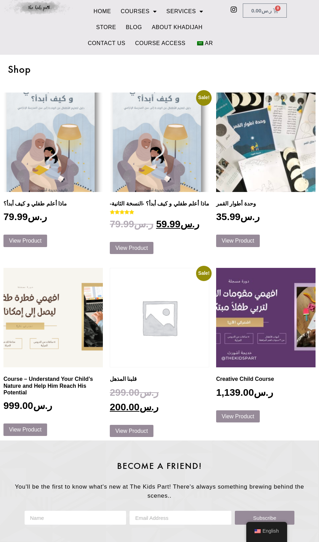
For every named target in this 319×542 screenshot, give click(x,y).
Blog (134, 27)
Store (106, 27)
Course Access (160, 43)
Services (184, 11)
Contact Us (106, 43)
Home (102, 11)
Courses (139, 11)
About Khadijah (177, 27)
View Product (25, 241)
